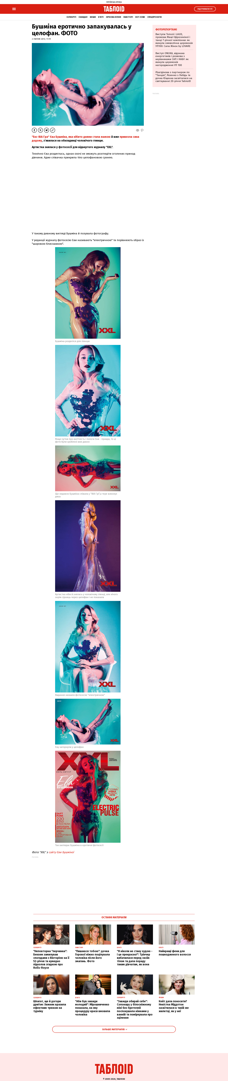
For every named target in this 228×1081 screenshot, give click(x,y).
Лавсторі (128, 17)
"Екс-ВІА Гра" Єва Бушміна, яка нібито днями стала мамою (71, 136)
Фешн (93, 17)
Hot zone (140, 17)
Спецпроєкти (154, 17)
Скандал (83, 17)
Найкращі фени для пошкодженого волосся (175, 953)
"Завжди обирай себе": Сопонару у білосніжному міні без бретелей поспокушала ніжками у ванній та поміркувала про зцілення (135, 1010)
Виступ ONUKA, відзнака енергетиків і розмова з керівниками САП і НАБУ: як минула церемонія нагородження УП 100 (171, 59)
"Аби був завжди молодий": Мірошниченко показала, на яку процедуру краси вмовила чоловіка (92, 1008)
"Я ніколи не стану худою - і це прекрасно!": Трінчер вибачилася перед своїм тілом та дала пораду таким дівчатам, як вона (134, 958)
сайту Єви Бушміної (61, 852)
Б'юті (101, 17)
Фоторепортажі (166, 29)
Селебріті (71, 17)
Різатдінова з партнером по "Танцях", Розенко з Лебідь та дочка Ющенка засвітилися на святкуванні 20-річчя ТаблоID (173, 77)
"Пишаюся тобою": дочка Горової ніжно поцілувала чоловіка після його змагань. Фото (92, 956)
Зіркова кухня (113, 17)
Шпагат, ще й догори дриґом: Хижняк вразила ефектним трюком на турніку (49, 1006)
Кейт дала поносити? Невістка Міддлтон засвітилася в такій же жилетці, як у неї (174, 1006)
